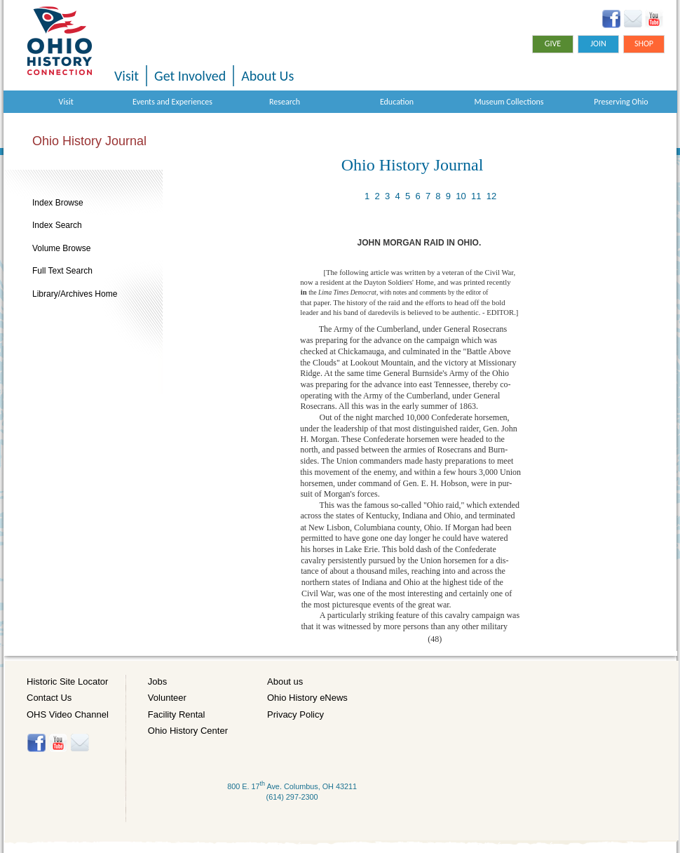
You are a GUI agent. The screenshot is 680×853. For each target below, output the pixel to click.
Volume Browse (61, 248)
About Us (267, 75)
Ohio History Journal (89, 141)
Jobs (157, 681)
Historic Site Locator (67, 681)
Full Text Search (62, 271)
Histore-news (79, 743)
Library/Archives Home (74, 294)
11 (476, 196)
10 (460, 196)
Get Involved (190, 75)
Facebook (611, 19)
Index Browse (57, 203)
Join (598, 43)
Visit (126, 75)
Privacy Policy (295, 714)
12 (491, 196)
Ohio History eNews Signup (632, 19)
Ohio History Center (188, 730)
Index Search (57, 225)
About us (285, 681)
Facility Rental (176, 714)
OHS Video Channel (68, 714)
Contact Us (49, 697)
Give (553, 43)
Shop (643, 43)
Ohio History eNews (307, 697)
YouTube (653, 19)
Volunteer (167, 697)
